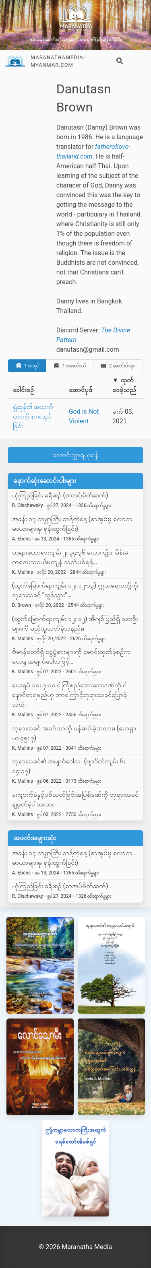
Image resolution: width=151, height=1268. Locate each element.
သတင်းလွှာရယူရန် (75, 455)
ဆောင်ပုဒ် (80, 390)
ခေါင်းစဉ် (23, 390)
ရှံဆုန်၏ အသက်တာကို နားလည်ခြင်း (33, 416)
